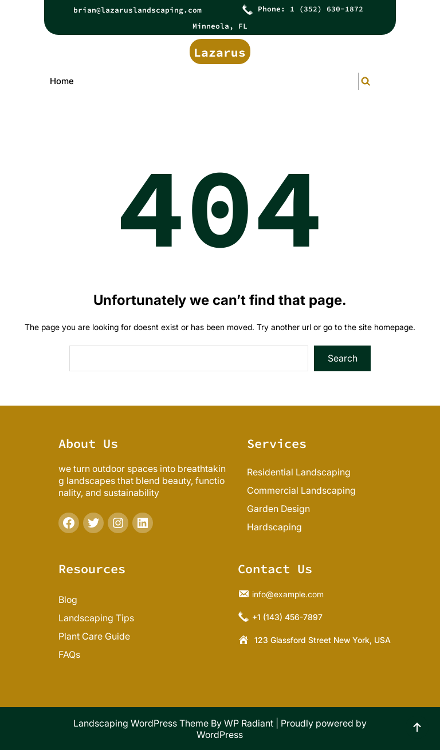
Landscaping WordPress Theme (141, 723)
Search (343, 358)
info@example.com (288, 593)
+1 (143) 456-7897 (287, 616)
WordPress (220, 734)
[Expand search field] (359, 81)
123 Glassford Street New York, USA (322, 639)
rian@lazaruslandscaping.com (140, 10)
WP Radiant (248, 723)
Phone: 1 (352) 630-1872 (310, 9)
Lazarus (220, 52)
